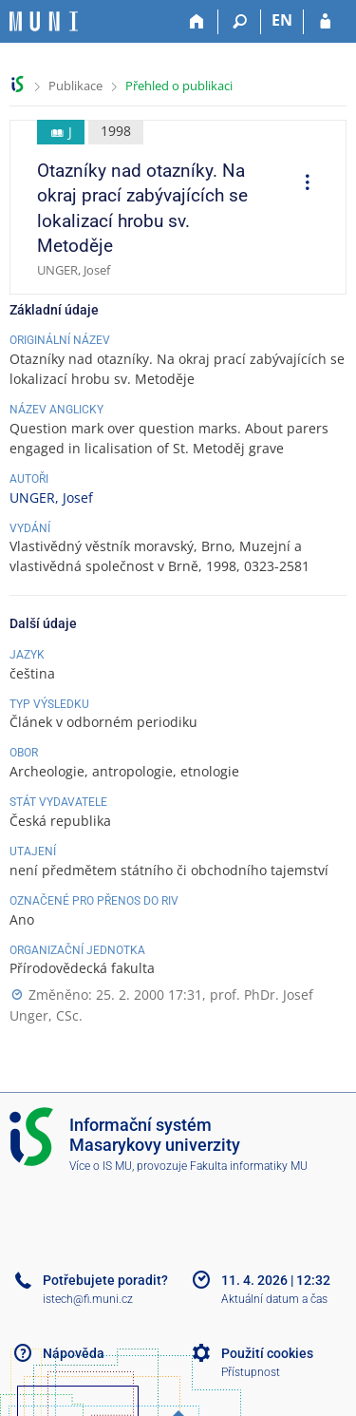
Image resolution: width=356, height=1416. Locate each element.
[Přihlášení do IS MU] (325, 22)
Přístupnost (250, 1372)
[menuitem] (301, 184)
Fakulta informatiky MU (249, 1166)
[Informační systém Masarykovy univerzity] (43, 21)
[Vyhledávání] (239, 22)
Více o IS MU (100, 1166)
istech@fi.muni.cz (88, 1299)
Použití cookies (267, 1353)
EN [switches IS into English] (282, 20)
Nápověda (73, 1353)
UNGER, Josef (51, 497)
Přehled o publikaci (179, 85)
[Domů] (197, 22)
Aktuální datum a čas (274, 1299)
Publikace (75, 85)
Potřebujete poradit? (105, 1280)
